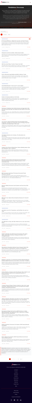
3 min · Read (28, 129)
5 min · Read (28, 58)
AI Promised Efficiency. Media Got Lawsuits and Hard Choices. (15, 41)
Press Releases (5, 34)
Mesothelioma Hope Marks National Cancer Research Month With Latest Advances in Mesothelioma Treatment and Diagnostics (15, 248)
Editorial (9, 34)
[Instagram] (17, 400)
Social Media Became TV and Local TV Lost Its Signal (12, 85)
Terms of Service (16, 392)
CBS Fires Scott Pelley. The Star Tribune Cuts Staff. (12, 64)
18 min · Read (28, 192)
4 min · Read (28, 331)
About (16, 386)
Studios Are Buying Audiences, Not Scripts (10, 96)
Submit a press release (22, 22)
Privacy (16, 394)
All (1, 34)
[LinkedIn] (21, 400)
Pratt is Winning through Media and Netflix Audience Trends (14, 74)
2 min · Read (28, 167)
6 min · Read (28, 68)
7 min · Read (28, 343)
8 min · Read (28, 141)
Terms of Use (16, 390)
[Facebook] (11, 400)
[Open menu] (30, 3)
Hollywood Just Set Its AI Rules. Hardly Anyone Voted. (13, 52)
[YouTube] (14, 400)
